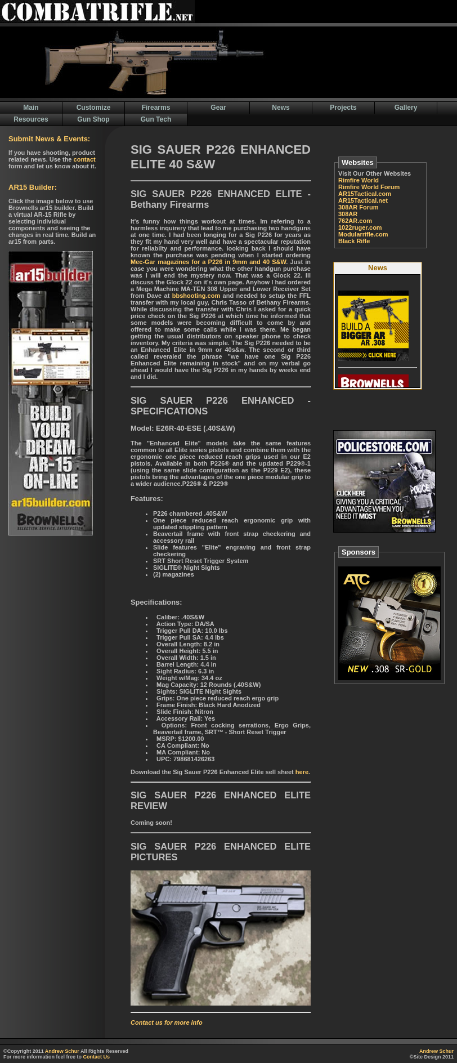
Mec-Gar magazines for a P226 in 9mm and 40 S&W (208, 261)
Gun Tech (156, 119)
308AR (347, 214)
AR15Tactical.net (363, 200)
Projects (343, 107)
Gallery (406, 107)
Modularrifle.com (363, 234)
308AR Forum (358, 207)
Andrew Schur (62, 1051)
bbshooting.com (196, 295)
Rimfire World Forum (369, 187)
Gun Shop (93, 119)
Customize (94, 107)
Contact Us (96, 1057)
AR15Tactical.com (364, 193)
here (301, 772)
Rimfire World (358, 180)
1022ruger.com (360, 227)
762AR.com (355, 220)
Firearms (156, 107)
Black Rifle (354, 241)
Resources (31, 119)
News (280, 107)
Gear (218, 107)
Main (30, 107)
